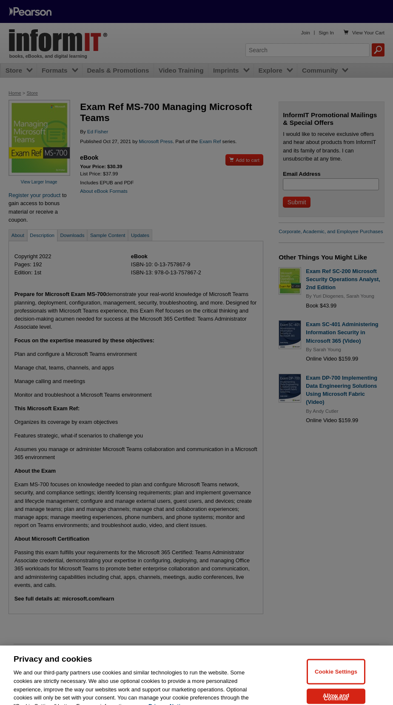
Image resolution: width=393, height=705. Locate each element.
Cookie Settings (336, 680)
